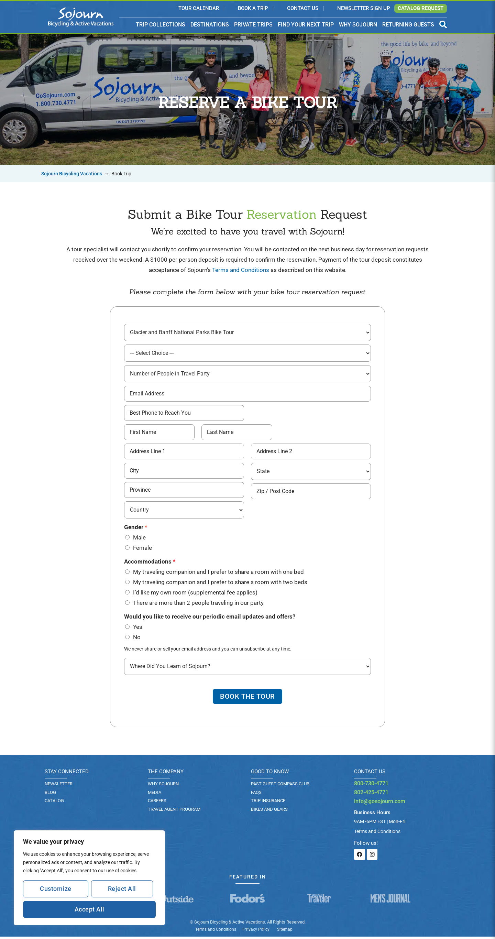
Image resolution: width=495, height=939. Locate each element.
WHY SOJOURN (358, 24)
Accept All (89, 909)
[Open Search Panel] (443, 24)
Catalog (54, 803)
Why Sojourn (163, 785)
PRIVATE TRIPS (253, 24)
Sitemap (285, 932)
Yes (137, 628)
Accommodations (149, 562)
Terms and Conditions (240, 269)
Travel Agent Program (174, 811)
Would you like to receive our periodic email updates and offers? (209, 617)
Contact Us (302, 8)
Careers (157, 803)
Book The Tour (247, 698)
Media (154, 794)
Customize (56, 888)
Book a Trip (253, 8)
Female (142, 549)
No (137, 638)
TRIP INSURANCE (268, 803)
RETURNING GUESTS (408, 24)
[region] (89, 877)
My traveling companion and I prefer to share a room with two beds (220, 583)
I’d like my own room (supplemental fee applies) (195, 593)
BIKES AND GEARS (269, 811)
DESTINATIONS (209, 25)
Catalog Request (420, 8)
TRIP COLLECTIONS (160, 25)
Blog (50, 794)
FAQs (256, 794)
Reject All (122, 888)
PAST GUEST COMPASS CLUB (280, 785)
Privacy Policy (256, 932)
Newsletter (59, 785)
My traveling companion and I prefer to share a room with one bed (218, 573)
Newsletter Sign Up (363, 8)
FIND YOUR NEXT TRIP (306, 24)
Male (139, 538)
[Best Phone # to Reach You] (184, 414)
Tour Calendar (198, 8)
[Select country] (131, 414)
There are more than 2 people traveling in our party (198, 604)
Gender (135, 528)
